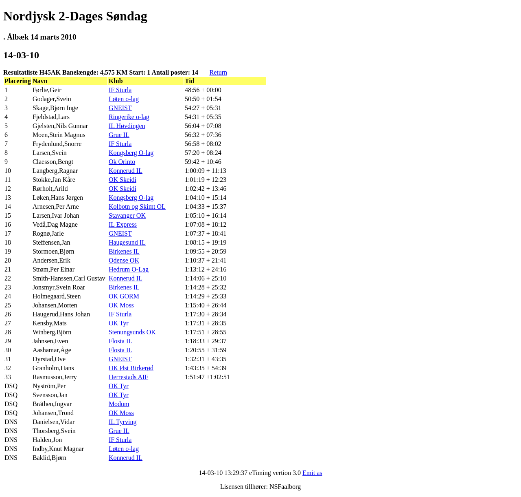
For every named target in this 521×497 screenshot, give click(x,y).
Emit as (312, 472)
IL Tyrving (123, 421)
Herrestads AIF (128, 376)
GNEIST (120, 107)
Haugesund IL (127, 242)
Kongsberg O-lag (131, 152)
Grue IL (119, 134)
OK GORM (124, 296)
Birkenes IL (124, 251)
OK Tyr (119, 323)
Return (218, 72)
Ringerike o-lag (129, 116)
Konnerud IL (125, 170)
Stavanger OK (127, 215)
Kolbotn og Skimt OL (137, 206)
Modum (119, 403)
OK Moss (121, 305)
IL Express (123, 224)
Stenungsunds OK (132, 332)
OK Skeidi (122, 179)
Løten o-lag (124, 98)
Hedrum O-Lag (129, 269)
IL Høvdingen (127, 125)
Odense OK (124, 260)
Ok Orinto (122, 161)
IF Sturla (120, 89)
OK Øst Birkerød (131, 367)
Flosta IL (120, 341)
